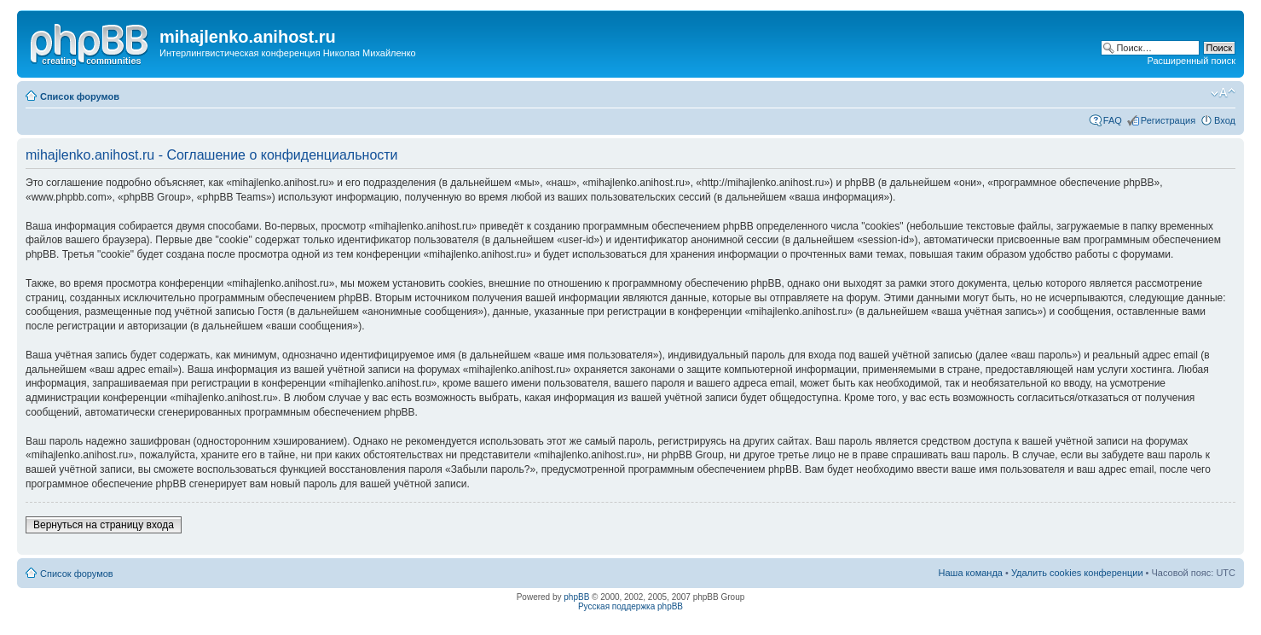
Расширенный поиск (1191, 60)
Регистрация (1168, 120)
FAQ (1112, 120)
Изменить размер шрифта (1223, 93)
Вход (1224, 120)
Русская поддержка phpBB (630, 606)
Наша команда (971, 573)
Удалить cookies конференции (1077, 573)
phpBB (576, 597)
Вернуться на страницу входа (103, 525)
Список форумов (79, 96)
